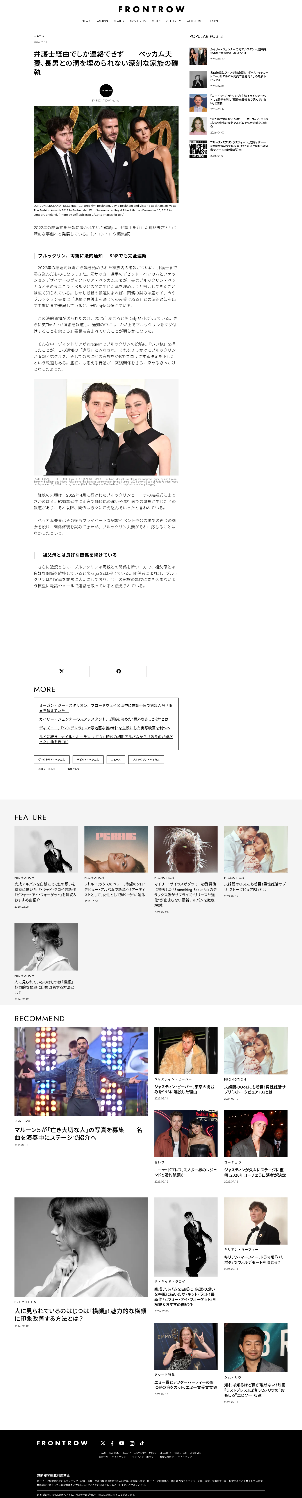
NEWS (86, 21)
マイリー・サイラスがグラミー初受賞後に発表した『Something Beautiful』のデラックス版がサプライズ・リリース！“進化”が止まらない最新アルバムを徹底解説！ (185, 895)
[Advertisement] (106, 628)
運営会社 (103, 1459)
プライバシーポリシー (144, 1459)
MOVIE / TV (138, 21)
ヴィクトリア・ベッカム (51, 759)
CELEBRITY (173, 21)
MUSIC (156, 21)
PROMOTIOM (25, 877)
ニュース (116, 759)
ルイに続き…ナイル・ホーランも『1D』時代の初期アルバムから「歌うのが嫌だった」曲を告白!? (104, 739)
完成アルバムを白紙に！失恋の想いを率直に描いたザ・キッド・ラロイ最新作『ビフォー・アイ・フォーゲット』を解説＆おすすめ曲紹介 (45, 892)
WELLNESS (194, 21)
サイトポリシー (120, 1459)
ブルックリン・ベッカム (146, 759)
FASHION (102, 21)
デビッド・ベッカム (88, 759)
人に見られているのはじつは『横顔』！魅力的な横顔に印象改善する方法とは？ (44, 988)
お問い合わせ (166, 1459)
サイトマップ (184, 1459)
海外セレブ (74, 769)
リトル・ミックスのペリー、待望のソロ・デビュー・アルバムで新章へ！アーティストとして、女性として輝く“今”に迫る (113, 892)
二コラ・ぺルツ (46, 769)
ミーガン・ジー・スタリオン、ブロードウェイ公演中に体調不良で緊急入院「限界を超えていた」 (105, 709)
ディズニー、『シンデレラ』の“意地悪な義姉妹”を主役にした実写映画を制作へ (101, 728)
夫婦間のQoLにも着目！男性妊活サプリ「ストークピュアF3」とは (254, 886)
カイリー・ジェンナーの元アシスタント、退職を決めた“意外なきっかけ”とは (100, 720)
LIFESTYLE (213, 21)
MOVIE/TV (140, 1454)
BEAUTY (119, 21)
